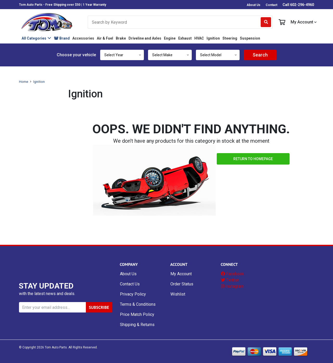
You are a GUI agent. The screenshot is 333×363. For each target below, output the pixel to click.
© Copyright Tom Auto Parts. (43, 347)
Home (23, 81)
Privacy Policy (133, 294)
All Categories (34, 38)
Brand (62, 38)
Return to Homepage (253, 159)
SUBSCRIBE (99, 307)
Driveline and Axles (145, 38)
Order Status (181, 283)
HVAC (199, 38)
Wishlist (177, 294)
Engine (170, 38)
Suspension (250, 38)
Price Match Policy (137, 314)
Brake (121, 38)
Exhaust (185, 38)
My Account (304, 22)
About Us (253, 5)
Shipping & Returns (137, 324)
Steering (229, 38)
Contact (271, 5)
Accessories (83, 38)
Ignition (213, 38)
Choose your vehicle (76, 54)
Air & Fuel (105, 38)
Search (260, 55)
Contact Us (130, 283)
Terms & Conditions (138, 304)
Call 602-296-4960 (298, 5)
